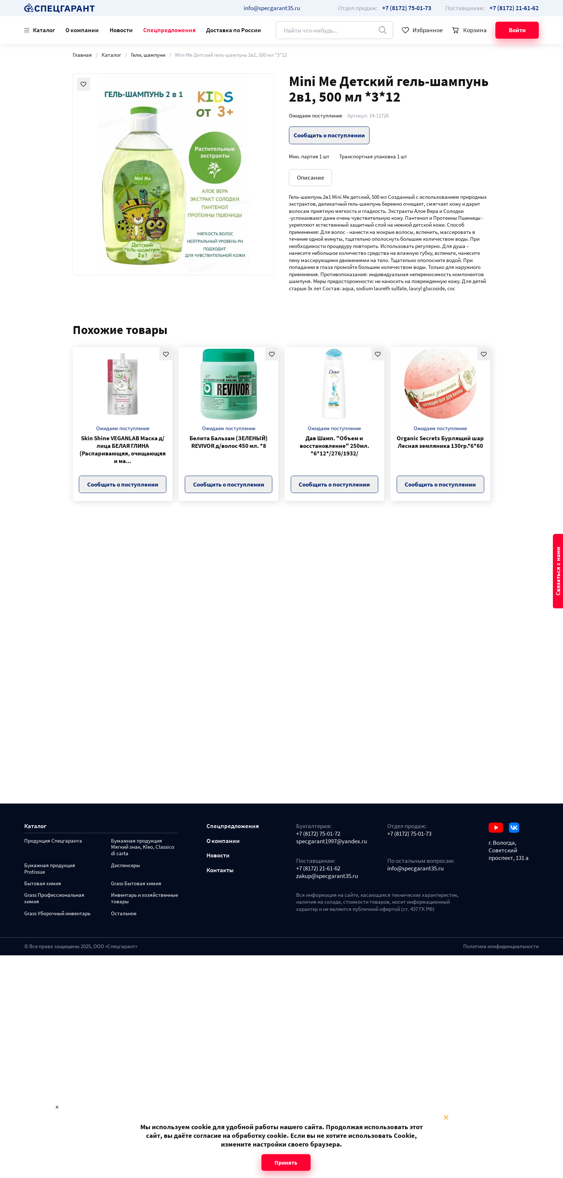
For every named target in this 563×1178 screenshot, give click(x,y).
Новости (121, 30)
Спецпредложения (169, 30)
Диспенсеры (125, 865)
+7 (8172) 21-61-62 (318, 868)
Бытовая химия (42, 884)
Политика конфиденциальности (501, 946)
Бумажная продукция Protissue (49, 868)
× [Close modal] (446, 1118)
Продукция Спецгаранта (53, 841)
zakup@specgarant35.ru (327, 876)
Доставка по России (233, 30)
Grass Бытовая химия (136, 884)
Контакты (220, 870)
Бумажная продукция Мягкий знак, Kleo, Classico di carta (142, 847)
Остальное (123, 914)
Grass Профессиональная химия (54, 898)
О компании (82, 30)
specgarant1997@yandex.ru (331, 841)
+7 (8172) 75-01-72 (318, 834)
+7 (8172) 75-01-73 (409, 834)
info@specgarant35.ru (272, 8)
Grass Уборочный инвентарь (57, 914)
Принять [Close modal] (285, 1162)
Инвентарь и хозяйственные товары (144, 898)
